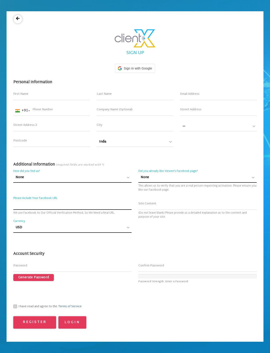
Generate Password (33, 277)
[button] (135, 68)
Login (72, 322)
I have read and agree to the (35, 307)
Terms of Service (70, 306)
